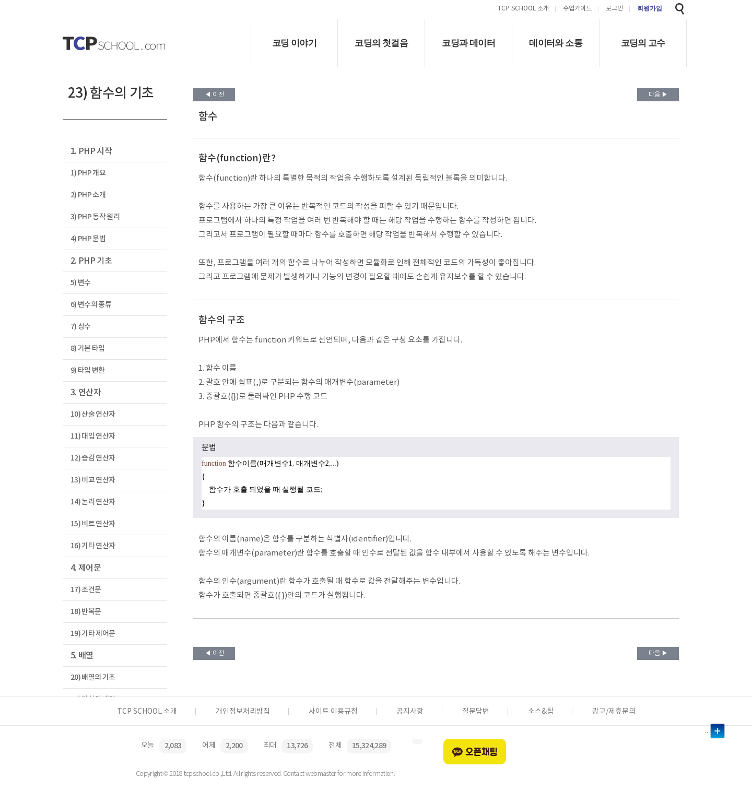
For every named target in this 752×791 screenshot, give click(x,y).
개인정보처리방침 (243, 711)
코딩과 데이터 (468, 43)
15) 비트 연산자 (92, 524)
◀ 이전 (214, 94)
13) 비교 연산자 (92, 480)
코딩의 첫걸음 (381, 43)
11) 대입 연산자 (92, 436)
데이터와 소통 (555, 43)
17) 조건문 (85, 589)
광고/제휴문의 (614, 711)
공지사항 (410, 711)
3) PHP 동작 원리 (95, 216)
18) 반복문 (85, 611)
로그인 (614, 9)
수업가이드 (577, 9)
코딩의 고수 (643, 43)
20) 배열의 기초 (92, 677)
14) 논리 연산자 (92, 502)
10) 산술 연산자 (92, 414)
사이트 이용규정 (333, 711)
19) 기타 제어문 (92, 633)
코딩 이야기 (294, 43)
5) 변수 (80, 282)
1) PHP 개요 (87, 173)
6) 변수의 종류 (90, 304)
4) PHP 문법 (87, 238)
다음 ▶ (658, 94)
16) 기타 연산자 (92, 545)
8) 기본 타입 (87, 348)
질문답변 (475, 711)
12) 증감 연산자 (92, 458)
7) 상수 (80, 326)
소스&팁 (541, 711)
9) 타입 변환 (87, 370)
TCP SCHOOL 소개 (523, 9)
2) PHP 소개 (87, 195)
